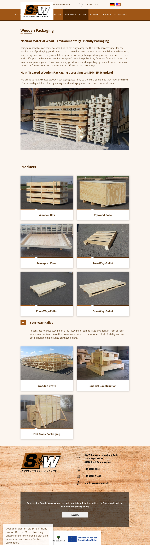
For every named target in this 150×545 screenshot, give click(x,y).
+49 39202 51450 (93, 457)
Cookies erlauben (14, 537)
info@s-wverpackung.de (97, 464)
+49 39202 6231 (92, 450)
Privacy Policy (102, 541)
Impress (89, 541)
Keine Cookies (34, 531)
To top (145, 540)
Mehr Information (15, 531)
